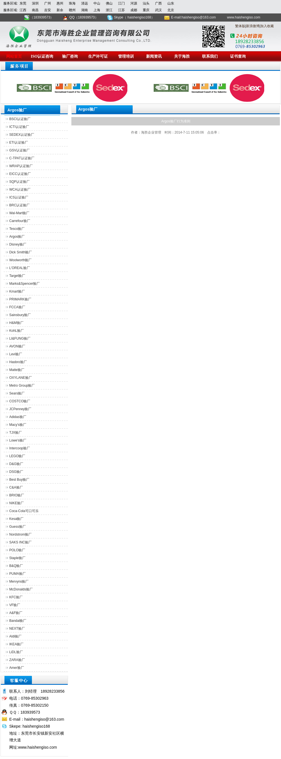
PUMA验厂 (17, 574)
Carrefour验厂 (19, 221)
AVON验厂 (17, 346)
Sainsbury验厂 (20, 315)
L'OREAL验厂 (19, 268)
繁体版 (240, 26)
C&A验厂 (16, 487)
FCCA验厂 (17, 307)
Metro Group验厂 (22, 385)
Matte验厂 (16, 370)
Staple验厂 (17, 558)
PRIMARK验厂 (20, 299)
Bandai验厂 (17, 621)
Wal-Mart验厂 (19, 213)
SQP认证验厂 (19, 182)
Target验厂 (17, 276)
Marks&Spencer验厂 (24, 284)
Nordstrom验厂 (20, 534)
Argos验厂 (17, 237)
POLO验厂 (17, 550)
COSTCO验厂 (19, 401)
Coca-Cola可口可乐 (24, 511)
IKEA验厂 (16, 644)
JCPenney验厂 (20, 409)
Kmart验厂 (17, 291)
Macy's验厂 (17, 425)
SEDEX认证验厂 (21, 135)
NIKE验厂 (16, 503)
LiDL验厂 (16, 652)
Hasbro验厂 (18, 362)
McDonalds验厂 (21, 589)
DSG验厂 (16, 472)
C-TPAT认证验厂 (21, 158)
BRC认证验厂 (19, 205)
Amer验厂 (16, 668)
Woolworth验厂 (20, 260)
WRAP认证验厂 (21, 166)
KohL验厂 (16, 331)
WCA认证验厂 (20, 189)
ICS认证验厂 (18, 197)
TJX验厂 (15, 433)
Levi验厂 (15, 354)
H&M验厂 (16, 323)
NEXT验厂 (17, 628)
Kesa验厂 (16, 519)
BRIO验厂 (16, 495)
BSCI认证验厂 (20, 119)
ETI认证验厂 (18, 142)
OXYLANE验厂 (20, 378)
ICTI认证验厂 (19, 127)
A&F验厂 (15, 613)
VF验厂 (14, 605)
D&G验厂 (16, 464)
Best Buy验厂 (19, 480)
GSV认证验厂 (19, 150)
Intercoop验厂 (19, 448)
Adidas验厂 (17, 417)
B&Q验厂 (16, 566)
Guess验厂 (17, 527)
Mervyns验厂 (19, 581)
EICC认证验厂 (20, 174)
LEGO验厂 (17, 456)
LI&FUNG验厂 (20, 338)
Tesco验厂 (17, 229)
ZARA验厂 (17, 660)
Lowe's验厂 (17, 440)
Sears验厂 (17, 393)
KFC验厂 (16, 597)
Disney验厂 (17, 244)
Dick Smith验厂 (20, 252)
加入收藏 (267, 26)
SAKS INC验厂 (20, 542)
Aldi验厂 (15, 636)
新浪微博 (252, 26)
